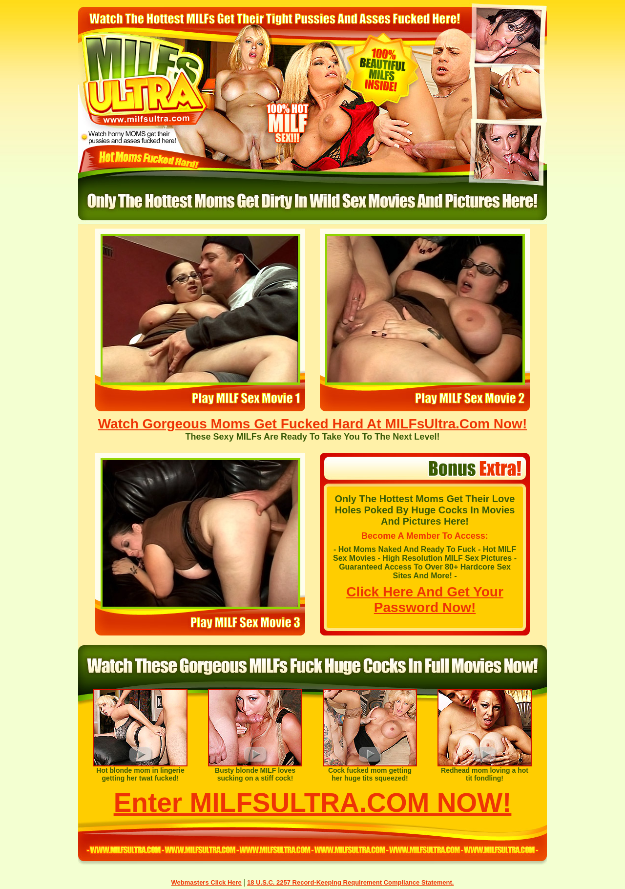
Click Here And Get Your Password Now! (424, 599)
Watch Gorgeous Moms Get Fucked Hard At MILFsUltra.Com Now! (312, 423)
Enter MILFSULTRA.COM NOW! (313, 802)
